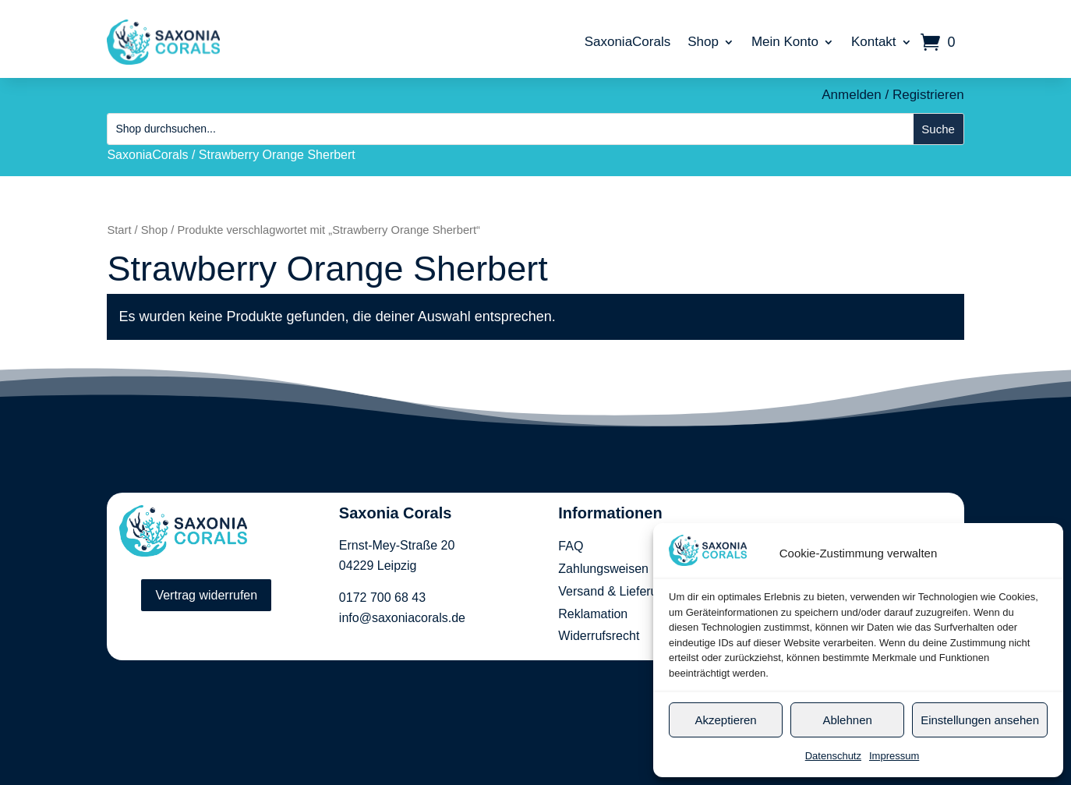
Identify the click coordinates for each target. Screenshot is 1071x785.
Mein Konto (784, 41)
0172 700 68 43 (382, 597)
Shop (703, 41)
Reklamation (592, 614)
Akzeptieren (725, 720)
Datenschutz (833, 756)
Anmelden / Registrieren (892, 94)
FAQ (570, 546)
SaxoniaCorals (628, 41)
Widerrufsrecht (598, 635)
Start (119, 230)
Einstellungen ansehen (980, 720)
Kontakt (873, 41)
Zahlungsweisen (603, 568)
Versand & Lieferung (614, 591)
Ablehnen (846, 720)
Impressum (894, 756)
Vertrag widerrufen (206, 595)
